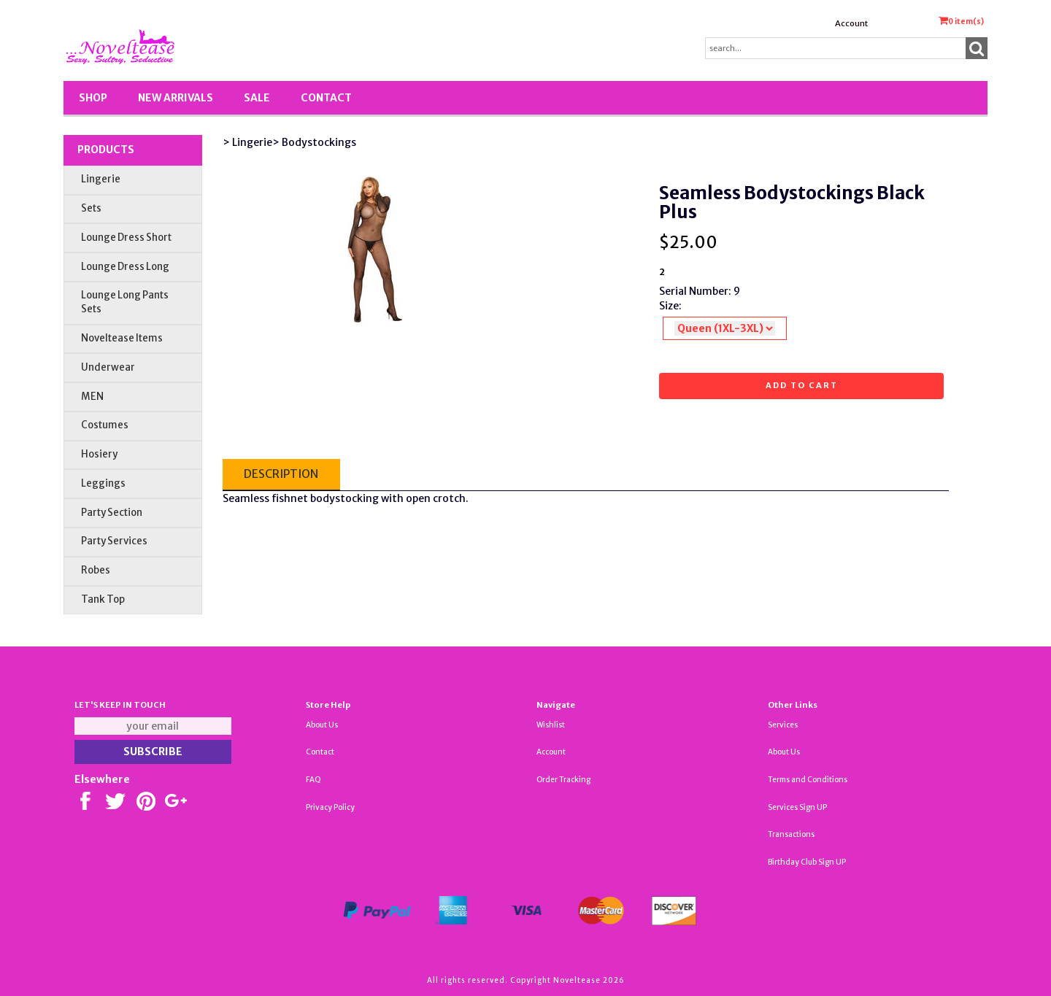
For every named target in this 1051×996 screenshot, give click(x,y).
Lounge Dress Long (125, 266)
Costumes (104, 425)
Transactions (791, 834)
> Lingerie (247, 142)
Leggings (103, 483)
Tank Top (103, 599)
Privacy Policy (330, 807)
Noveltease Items (122, 338)
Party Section (111, 512)
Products (105, 149)
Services (783, 725)
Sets (91, 208)
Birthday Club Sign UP (807, 862)
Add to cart (802, 385)
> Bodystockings (314, 142)
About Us (322, 725)
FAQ (313, 779)
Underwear (108, 367)
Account (851, 23)
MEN (92, 396)
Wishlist (550, 725)
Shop (93, 97)
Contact (326, 97)
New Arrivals (175, 97)
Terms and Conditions (807, 779)
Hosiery (99, 454)
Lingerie (100, 179)
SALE (257, 97)
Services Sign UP (797, 807)
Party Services (114, 541)
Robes (95, 570)
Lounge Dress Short (126, 237)
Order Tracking (563, 779)
